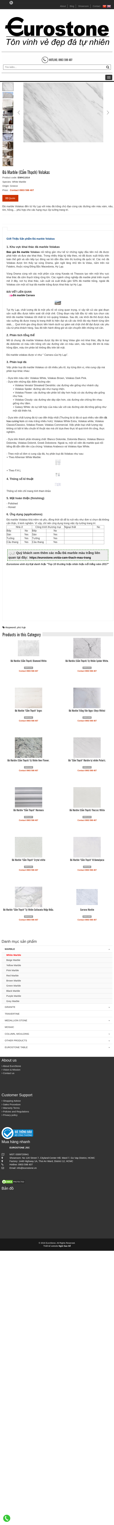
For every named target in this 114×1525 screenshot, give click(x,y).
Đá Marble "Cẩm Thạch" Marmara (28, 1084)
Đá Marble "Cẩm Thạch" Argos (28, 985)
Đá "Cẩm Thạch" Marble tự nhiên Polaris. (87, 1034)
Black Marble (13, 1265)
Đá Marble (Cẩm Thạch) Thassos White (87, 1084)
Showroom (83, 6)
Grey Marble (12, 1275)
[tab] (4, 228)
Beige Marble (13, 1234)
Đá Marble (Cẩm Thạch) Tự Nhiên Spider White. (87, 935)
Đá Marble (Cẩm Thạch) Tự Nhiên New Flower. (28, 1034)
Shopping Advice (11, 1375)
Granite (10, 1281)
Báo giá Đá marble (17, 252)
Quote (10, 198)
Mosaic (9, 1301)
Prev (19, 112)
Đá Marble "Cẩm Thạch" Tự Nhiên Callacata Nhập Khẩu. (28, 1184)
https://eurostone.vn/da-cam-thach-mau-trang (60, 831)
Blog (72, 6)
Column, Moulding (17, 1308)
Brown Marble (13, 1254)
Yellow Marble (13, 1239)
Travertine (12, 1288)
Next (107, 112)
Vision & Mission (11, 1344)
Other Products (16, 1314)
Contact (96, 6)
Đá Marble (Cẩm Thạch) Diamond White (28, 935)
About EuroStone (11, 1340)
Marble (10, 1223)
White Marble (13, 1229)
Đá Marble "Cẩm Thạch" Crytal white (28, 1134)
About (63, 6)
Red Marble (12, 1249)
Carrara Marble (87, 1184)
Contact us (8, 1347)
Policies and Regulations (15, 1385)
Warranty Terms (11, 1382)
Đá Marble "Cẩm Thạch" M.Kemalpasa (87, 1134)
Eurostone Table (16, 1321)
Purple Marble (13, 1270)
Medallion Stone (16, 1294)
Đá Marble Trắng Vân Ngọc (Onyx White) (87, 985)
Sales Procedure (11, 1378)
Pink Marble (12, 1244)
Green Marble (13, 1260)
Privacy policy (10, 1389)
